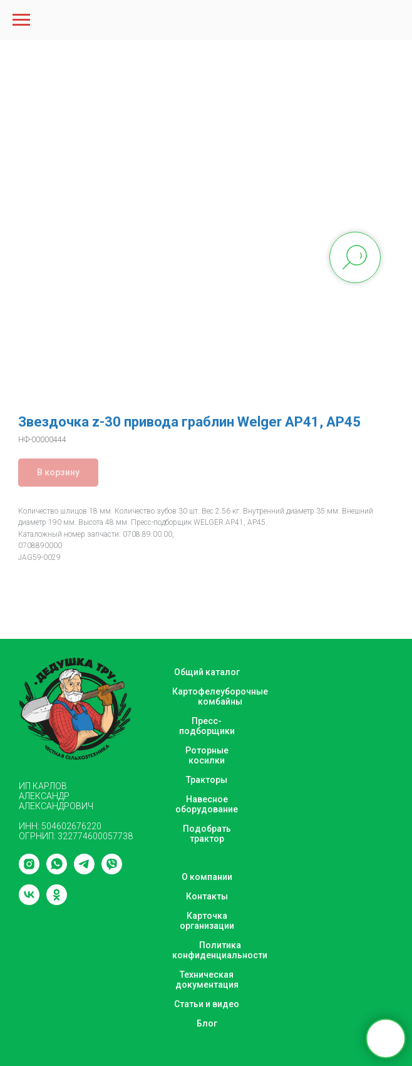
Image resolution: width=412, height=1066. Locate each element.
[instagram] (29, 871)
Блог (207, 1023)
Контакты (207, 896)
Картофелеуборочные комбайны (220, 696)
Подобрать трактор (207, 834)
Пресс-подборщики (207, 726)
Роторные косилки (207, 755)
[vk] (29, 901)
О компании (207, 877)
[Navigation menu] (21, 20)
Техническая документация (207, 980)
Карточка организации (207, 921)
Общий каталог (207, 672)
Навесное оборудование (206, 804)
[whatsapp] (56, 871)
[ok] (56, 901)
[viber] (111, 871)
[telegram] (84, 871)
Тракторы (206, 780)
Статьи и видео (206, 1004)
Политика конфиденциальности (219, 950)
